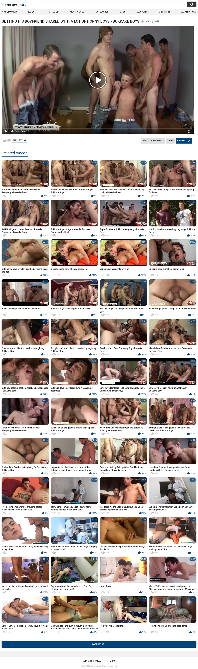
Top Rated (52, 12)
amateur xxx (188, 12)
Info (145, 141)
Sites (122, 12)
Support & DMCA (91, 661)
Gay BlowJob (9, 12)
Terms (112, 661)
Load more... (99, 644)
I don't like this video (9, 140)
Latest (32, 12)
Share (170, 141)
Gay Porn (142, 12)
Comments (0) (183, 141)
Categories (102, 12)
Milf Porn (164, 12)
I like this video (4, 140)
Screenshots (157, 141)
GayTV (14, 5)
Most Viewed (77, 12)
